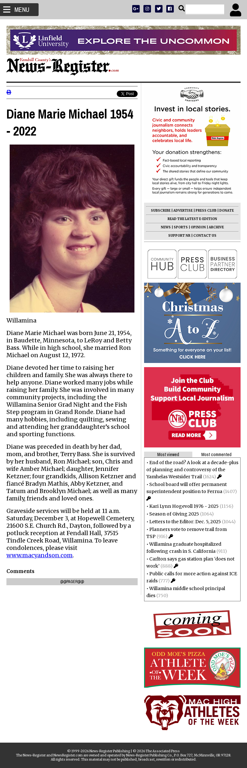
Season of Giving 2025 (174, 514)
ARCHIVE (216, 227)
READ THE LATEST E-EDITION (192, 219)
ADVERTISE (183, 210)
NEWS (166, 227)
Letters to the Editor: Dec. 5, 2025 (185, 522)
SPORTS (181, 227)
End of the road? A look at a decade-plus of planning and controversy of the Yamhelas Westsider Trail (192, 470)
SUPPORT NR (179, 236)
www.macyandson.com (39, 555)
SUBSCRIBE (160, 210)
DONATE (226, 210)
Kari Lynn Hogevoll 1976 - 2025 (184, 506)
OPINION (198, 227)
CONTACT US (204, 236)
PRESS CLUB (206, 210)
